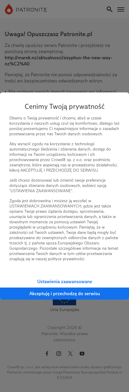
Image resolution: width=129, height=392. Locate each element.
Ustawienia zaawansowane (64, 281)
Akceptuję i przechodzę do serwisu (64, 293)
